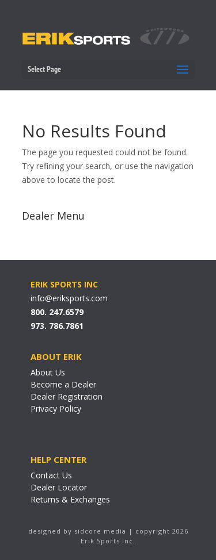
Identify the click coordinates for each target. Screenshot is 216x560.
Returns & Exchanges (70, 499)
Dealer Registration (67, 396)
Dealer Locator (59, 487)
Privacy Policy (56, 408)
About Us (48, 372)
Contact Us (51, 475)
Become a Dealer (63, 384)
